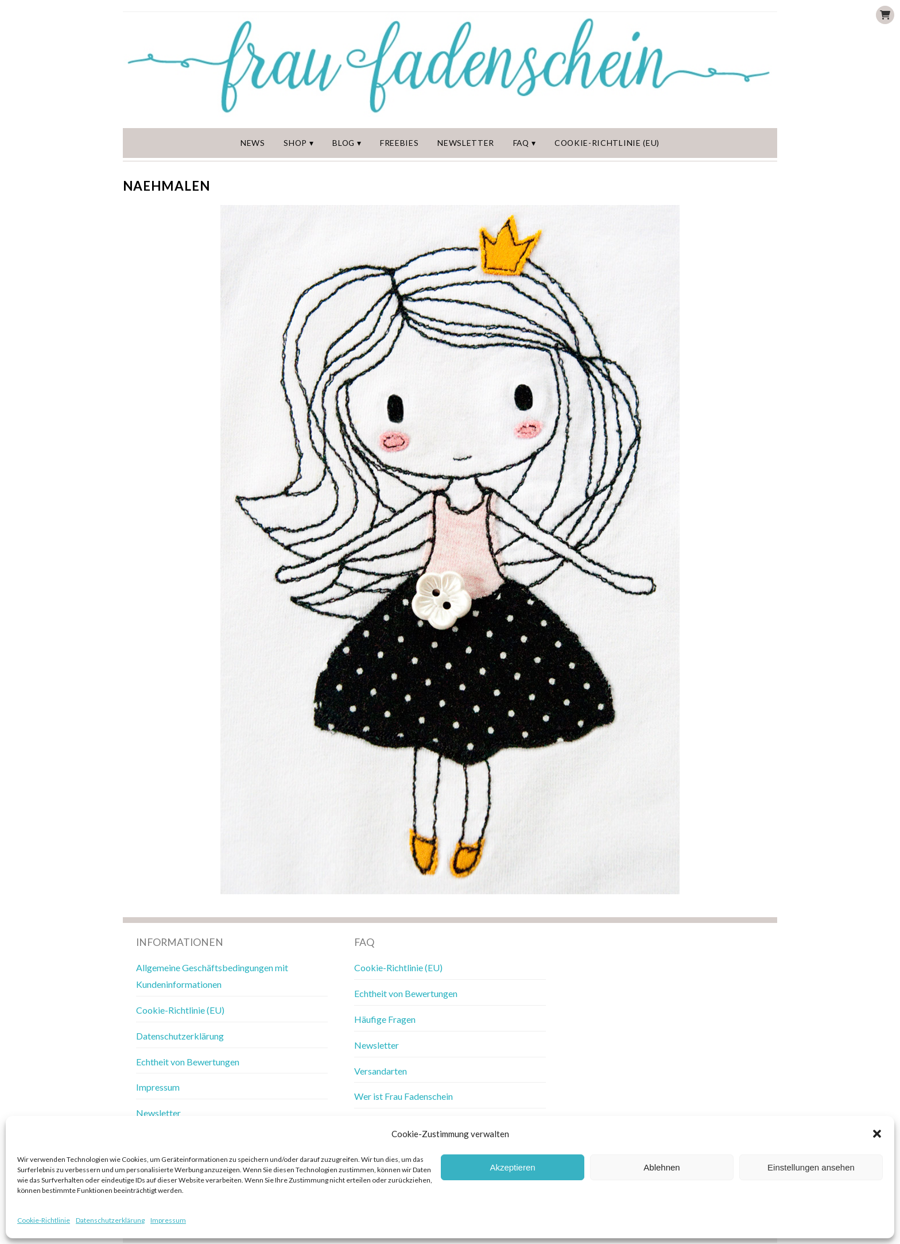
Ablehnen (661, 1167)
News (256, 143)
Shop (299, 143)
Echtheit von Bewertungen (187, 1062)
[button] (877, 1133)
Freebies (403, 143)
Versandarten (380, 1071)
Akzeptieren (512, 1167)
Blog (347, 143)
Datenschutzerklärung (110, 1220)
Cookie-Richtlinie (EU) (606, 143)
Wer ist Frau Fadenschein (403, 1097)
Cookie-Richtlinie (43, 1220)
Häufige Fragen (385, 1020)
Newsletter (467, 143)
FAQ (523, 143)
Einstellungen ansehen (811, 1167)
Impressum (168, 1220)
